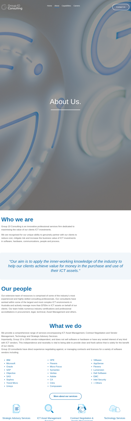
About (56, 6)
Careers (77, 6)
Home (49, 6)
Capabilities (66, 6)
